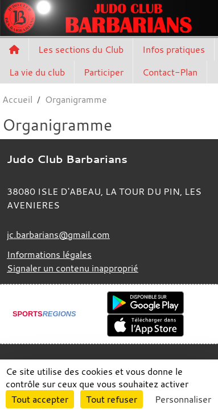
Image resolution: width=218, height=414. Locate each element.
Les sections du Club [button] (81, 49)
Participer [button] (104, 72)
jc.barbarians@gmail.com (58, 234)
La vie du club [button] (37, 72)
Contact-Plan (170, 72)
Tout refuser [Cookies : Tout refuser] (111, 399)
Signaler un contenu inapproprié (72, 268)
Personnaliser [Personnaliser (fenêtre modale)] (183, 399)
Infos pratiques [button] (173, 49)
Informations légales (49, 254)
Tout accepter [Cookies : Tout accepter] (39, 399)
